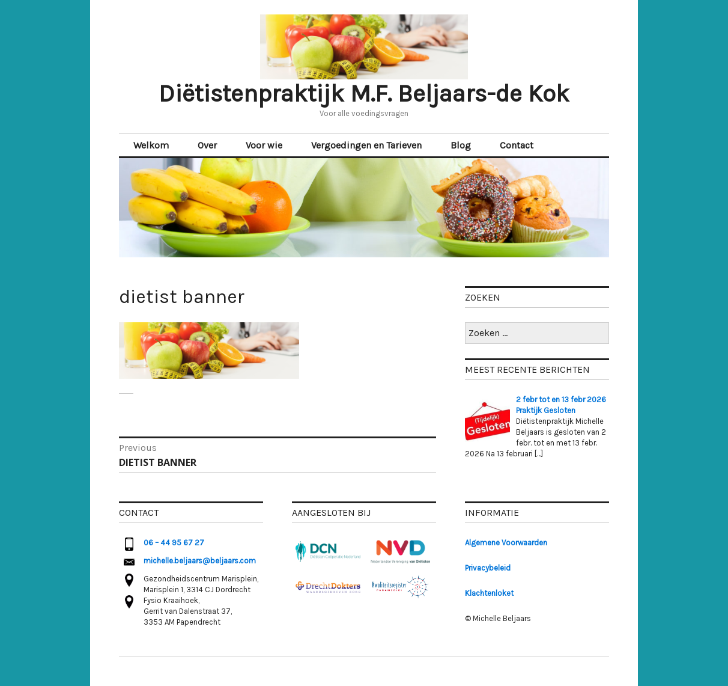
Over (207, 145)
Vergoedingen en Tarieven (366, 145)
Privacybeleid (488, 567)
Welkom (151, 145)
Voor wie (264, 145)
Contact (516, 145)
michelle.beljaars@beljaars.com (200, 560)
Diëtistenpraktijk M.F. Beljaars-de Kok (364, 93)
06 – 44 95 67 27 (174, 542)
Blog (460, 145)
